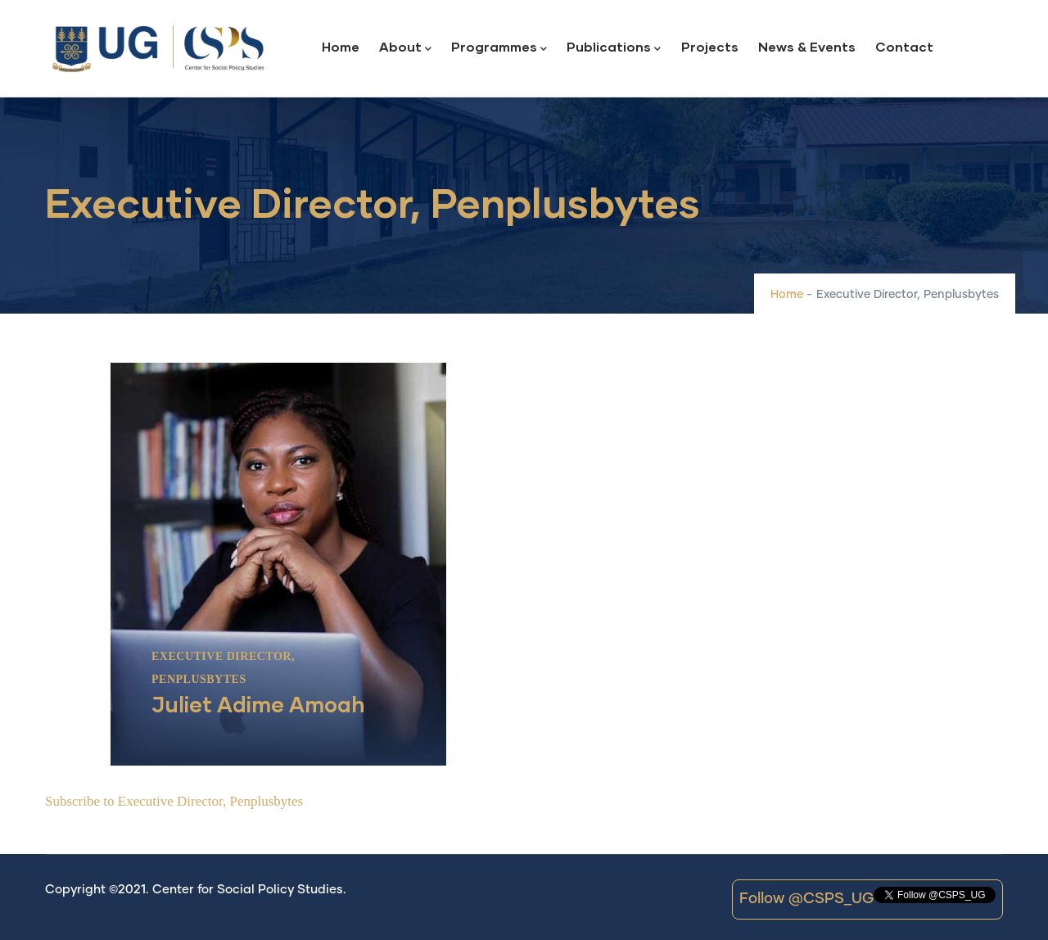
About (405, 47)
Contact (904, 46)
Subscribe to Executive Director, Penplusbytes (174, 801)
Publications (614, 47)
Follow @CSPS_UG (806, 899)
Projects (710, 46)
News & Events (807, 46)
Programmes (499, 47)
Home (340, 46)
